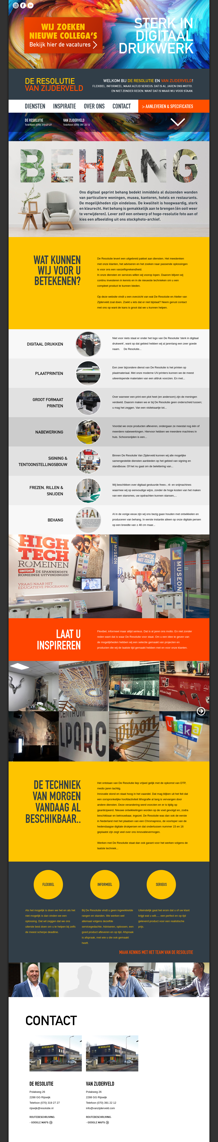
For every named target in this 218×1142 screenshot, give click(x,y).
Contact (122, 107)
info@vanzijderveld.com (100, 1108)
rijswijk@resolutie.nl (41, 1108)
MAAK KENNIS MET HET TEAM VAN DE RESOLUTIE (156, 952)
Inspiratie (64, 107)
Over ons (94, 107)
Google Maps (41, 1122)
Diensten (35, 107)
